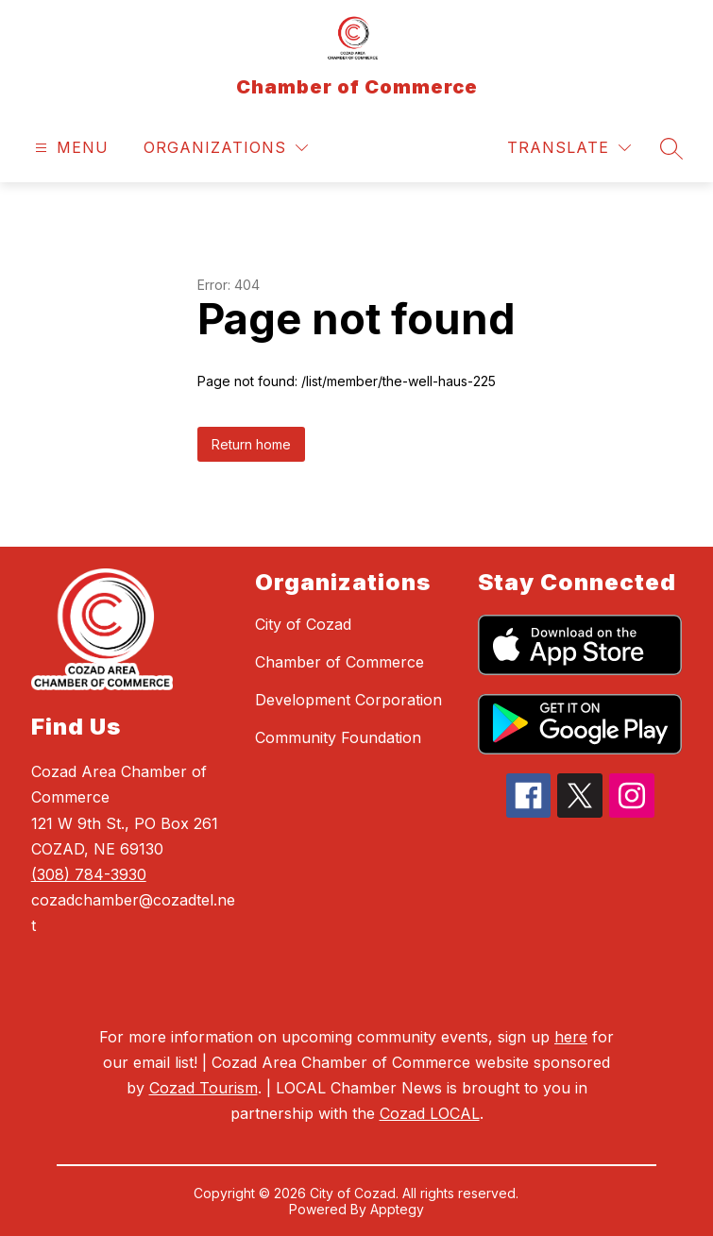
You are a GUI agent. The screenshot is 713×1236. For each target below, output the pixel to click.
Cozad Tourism (203, 1087)
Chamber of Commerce (339, 661)
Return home (251, 444)
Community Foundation (338, 737)
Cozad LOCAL (430, 1113)
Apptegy (397, 1209)
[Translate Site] (569, 148)
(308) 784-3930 (88, 874)
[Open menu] (69, 148)
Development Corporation (348, 699)
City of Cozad (303, 624)
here (570, 1036)
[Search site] (671, 148)
